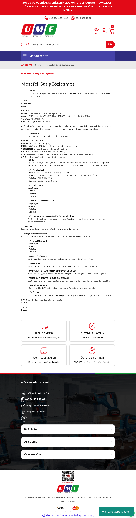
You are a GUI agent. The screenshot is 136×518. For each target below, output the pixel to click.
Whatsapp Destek (116, 512)
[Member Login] (104, 31)
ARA (110, 44)
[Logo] (39, 31)
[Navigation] (68, 56)
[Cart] (112, 31)
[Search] (68, 44)
